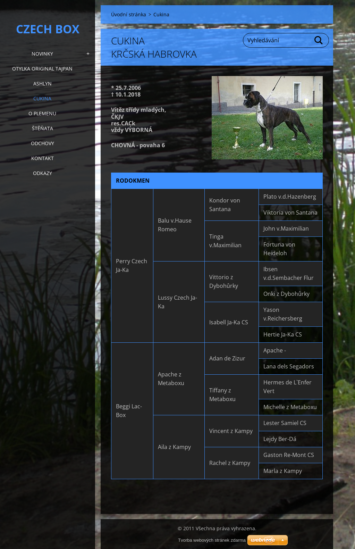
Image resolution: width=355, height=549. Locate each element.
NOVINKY (42, 53)
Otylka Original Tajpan (42, 68)
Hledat (318, 40)
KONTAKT (42, 158)
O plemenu (42, 113)
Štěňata (42, 128)
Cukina (42, 98)
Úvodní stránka (128, 14)
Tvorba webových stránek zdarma (212, 540)
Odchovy (42, 143)
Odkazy (42, 173)
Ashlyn (42, 83)
